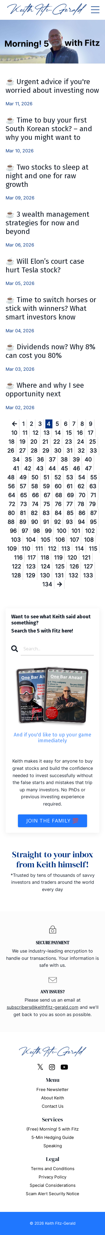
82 (34, 513)
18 (11, 441)
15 (69, 432)
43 (39, 468)
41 (16, 468)
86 (81, 513)
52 (57, 477)
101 (75, 531)
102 (90, 531)
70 (82, 495)
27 (22, 450)
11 (24, 432)
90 (34, 522)
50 (34, 477)
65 (23, 495)
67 (47, 495)
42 (27, 468)
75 (46, 504)
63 (92, 486)
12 (35, 432)
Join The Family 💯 (52, 820)
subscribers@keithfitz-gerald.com (42, 1007)
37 (52, 459)
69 (70, 495)
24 (80, 441)
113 (65, 548)
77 (69, 504)
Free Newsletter (52, 1089)
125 (59, 566)
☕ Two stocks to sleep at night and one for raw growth (47, 176)
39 (76, 459)
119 (58, 557)
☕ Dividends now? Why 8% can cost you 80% (50, 351)
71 (93, 495)
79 (92, 504)
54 (81, 477)
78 (81, 504)
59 (46, 486)
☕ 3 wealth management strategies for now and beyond (47, 223)
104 (31, 539)
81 (23, 513)
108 (89, 539)
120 (72, 557)
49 (22, 477)
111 (39, 548)
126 (74, 566)
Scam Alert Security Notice (52, 1193)
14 (58, 432)
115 (93, 548)
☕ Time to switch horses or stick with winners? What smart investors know (51, 308)
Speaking (52, 1145)
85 (70, 513)
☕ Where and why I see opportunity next (45, 389)
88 (11, 522)
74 (35, 504)
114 (79, 548)
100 (61, 531)
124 (45, 566)
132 (73, 575)
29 (45, 450)
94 (81, 522)
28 (34, 450)
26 (10, 450)
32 (81, 450)
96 (13, 531)
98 (36, 531)
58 (34, 486)
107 (74, 539)
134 (47, 584)
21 (45, 441)
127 (88, 566)
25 (92, 441)
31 (69, 450)
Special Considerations (53, 1185)
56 (11, 486)
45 (64, 468)
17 (90, 432)
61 (70, 486)
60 (58, 486)
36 (40, 459)
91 (46, 522)
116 (18, 557)
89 (22, 522)
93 (69, 522)
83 (46, 513)
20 (33, 441)
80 (11, 513)
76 (58, 504)
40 (88, 459)
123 (31, 566)
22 (56, 441)
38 (63, 459)
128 (16, 575)
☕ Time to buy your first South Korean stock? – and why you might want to (49, 129)
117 (31, 557)
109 (12, 548)
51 (46, 477)
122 (16, 566)
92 (57, 522)
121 (86, 557)
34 (16, 459)
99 (48, 531)
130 (45, 575)
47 (88, 468)
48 (10, 477)
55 (93, 477)
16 (80, 432)
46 (76, 468)
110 (26, 548)
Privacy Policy (52, 1177)
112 (52, 548)
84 (58, 513)
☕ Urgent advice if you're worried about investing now (52, 86)
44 (52, 468)
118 (45, 557)
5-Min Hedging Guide (52, 1137)
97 (25, 531)
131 (59, 575)
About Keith (52, 1097)
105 (45, 539)
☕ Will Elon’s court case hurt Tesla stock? (45, 265)
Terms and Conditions (52, 1168)
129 (30, 575)
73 (23, 504)
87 (93, 513)
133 (88, 575)
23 (68, 441)
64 (11, 495)
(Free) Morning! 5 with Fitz (52, 1129)
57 (23, 486)
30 (57, 450)
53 (69, 477)
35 (28, 459)
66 (35, 495)
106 (60, 539)
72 (12, 504)
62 (81, 486)
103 (16, 539)
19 (22, 441)
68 (58, 495)
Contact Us (53, 1106)
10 (14, 432)
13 (46, 432)
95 (93, 522)
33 (93, 450)
